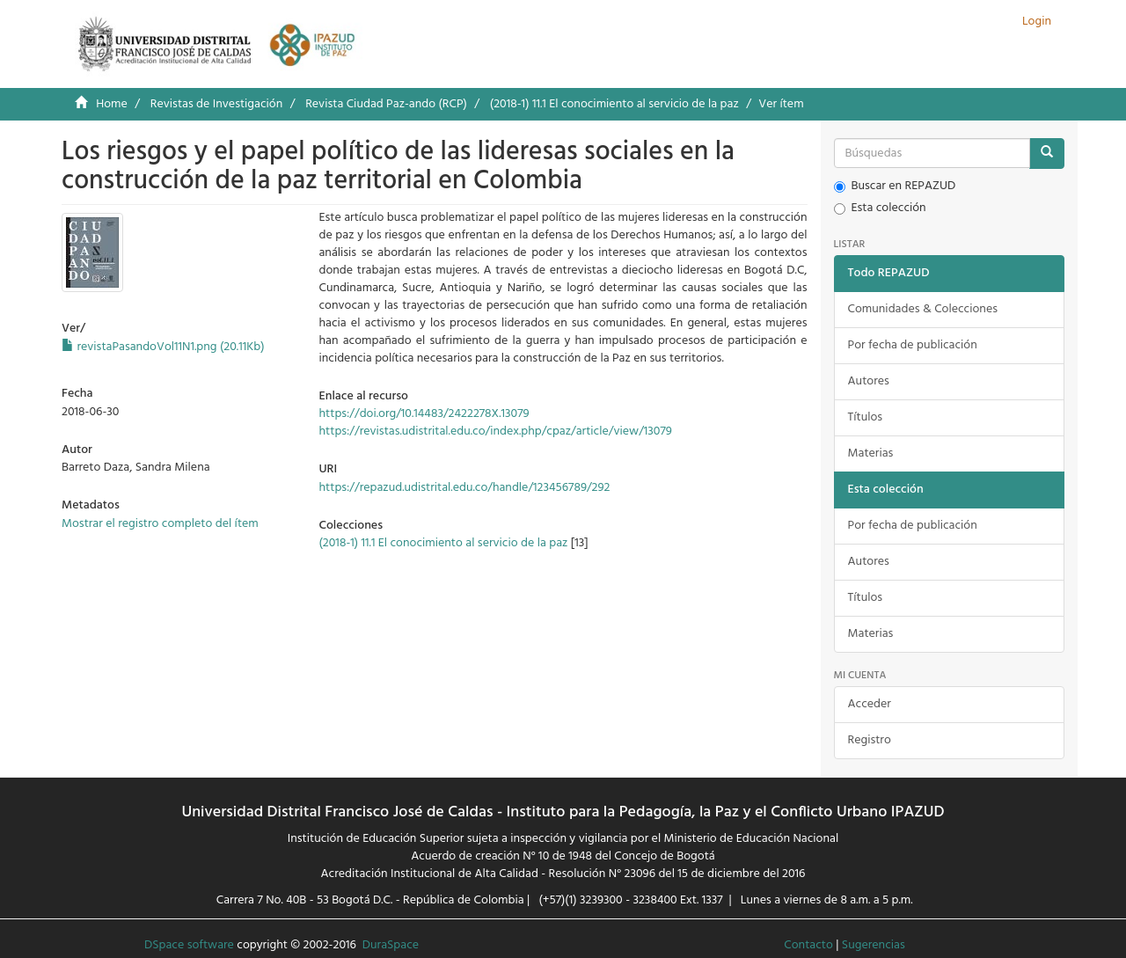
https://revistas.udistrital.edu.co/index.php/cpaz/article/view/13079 (494, 431)
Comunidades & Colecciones (923, 309)
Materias (871, 453)
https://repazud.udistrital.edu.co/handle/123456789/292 (464, 488)
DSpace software (189, 945)
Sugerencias (873, 945)
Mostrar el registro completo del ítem (160, 524)
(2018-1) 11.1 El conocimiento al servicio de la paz (614, 104)
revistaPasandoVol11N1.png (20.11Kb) (163, 347)
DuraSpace (390, 945)
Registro (869, 740)
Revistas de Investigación (216, 104)
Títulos (865, 417)
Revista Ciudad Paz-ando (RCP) (386, 104)
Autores (868, 381)
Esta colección (880, 208)
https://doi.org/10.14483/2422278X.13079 (423, 414)
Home (112, 104)
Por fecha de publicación (912, 345)
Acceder (869, 704)
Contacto (808, 945)
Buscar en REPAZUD (895, 186)
